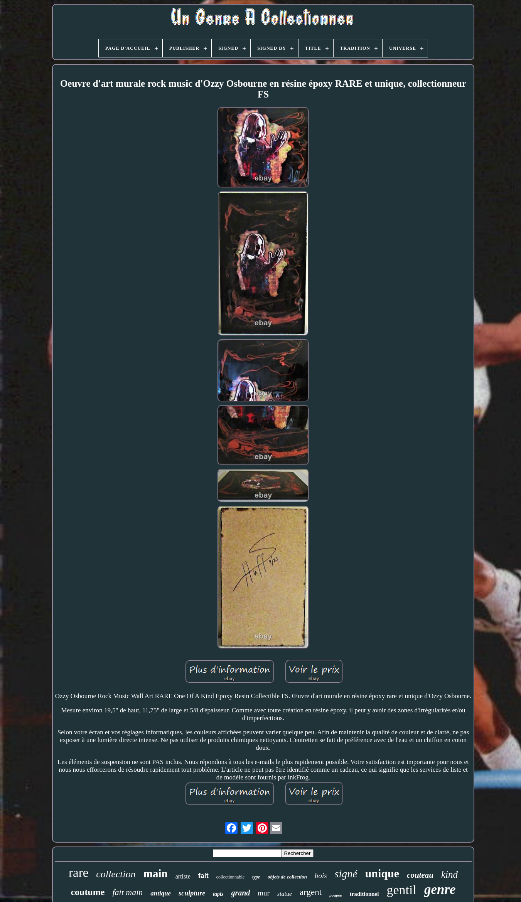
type (256, 877)
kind (449, 874)
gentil (401, 890)
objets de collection (287, 877)
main (155, 873)
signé (346, 874)
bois (321, 876)
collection (116, 874)
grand (240, 893)
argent (311, 892)
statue (284, 893)
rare (78, 873)
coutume (88, 892)
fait (203, 876)
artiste (183, 876)
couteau (420, 875)
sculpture (192, 893)
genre (440, 889)
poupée (335, 895)
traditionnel (364, 894)
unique (382, 873)
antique (160, 893)
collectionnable (230, 877)
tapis (218, 894)
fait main (127, 892)
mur (264, 893)
